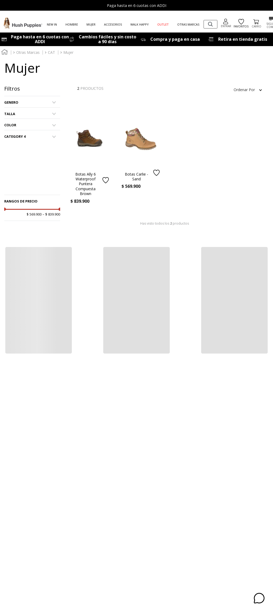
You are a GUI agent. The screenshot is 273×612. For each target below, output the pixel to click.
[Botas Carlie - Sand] (141, 157)
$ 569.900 (34, 214)
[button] (32, 102)
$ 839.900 (51, 214)
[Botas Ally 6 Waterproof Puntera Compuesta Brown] (90, 164)
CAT (51, 52)
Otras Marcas (28, 52)
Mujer (68, 52)
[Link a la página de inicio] (4, 52)
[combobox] (210, 24)
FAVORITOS (241, 23)
